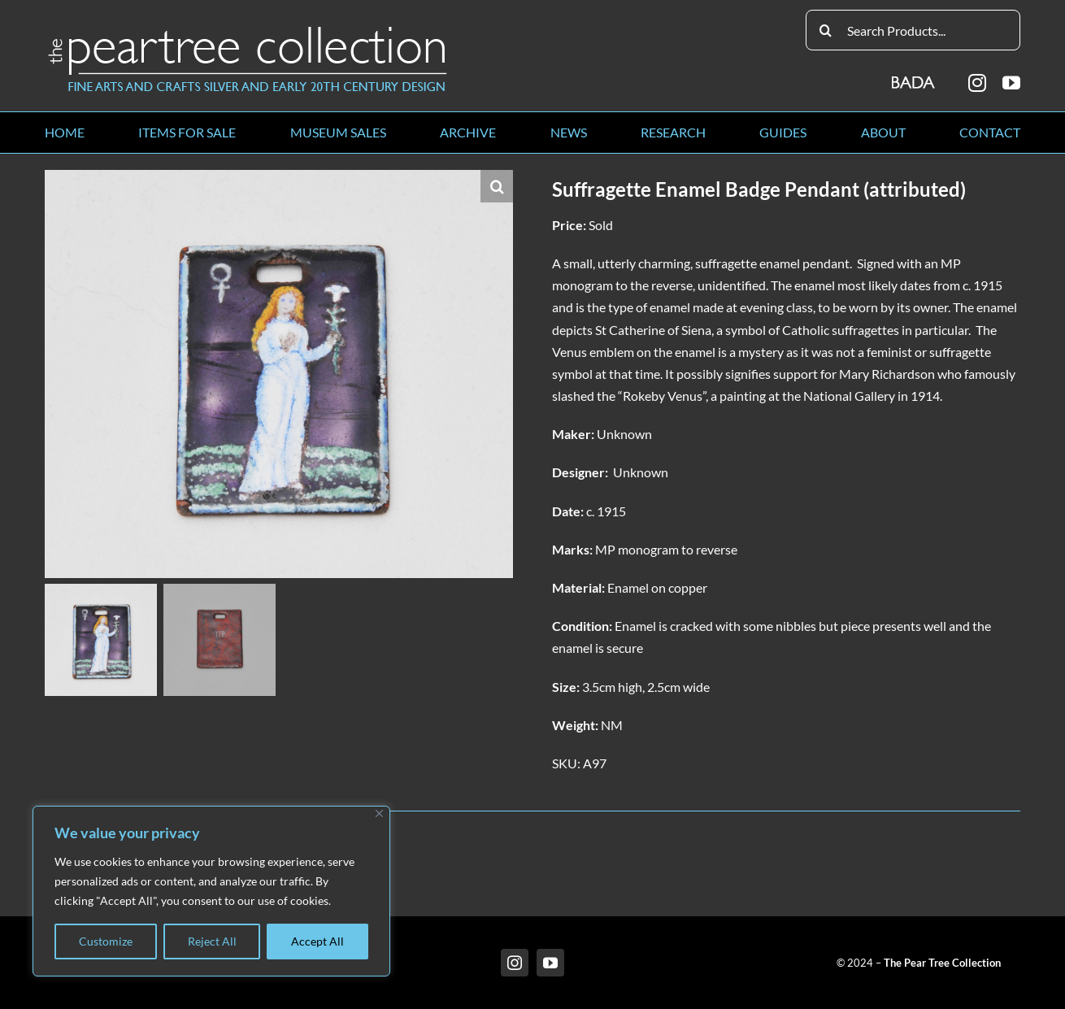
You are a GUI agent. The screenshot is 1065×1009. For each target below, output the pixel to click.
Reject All (212, 941)
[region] (211, 891)
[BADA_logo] (914, 77)
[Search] (826, 30)
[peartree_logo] (248, 29)
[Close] (379, 813)
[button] (496, 186)
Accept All (317, 941)
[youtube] (1011, 83)
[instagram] (977, 83)
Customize (106, 941)
